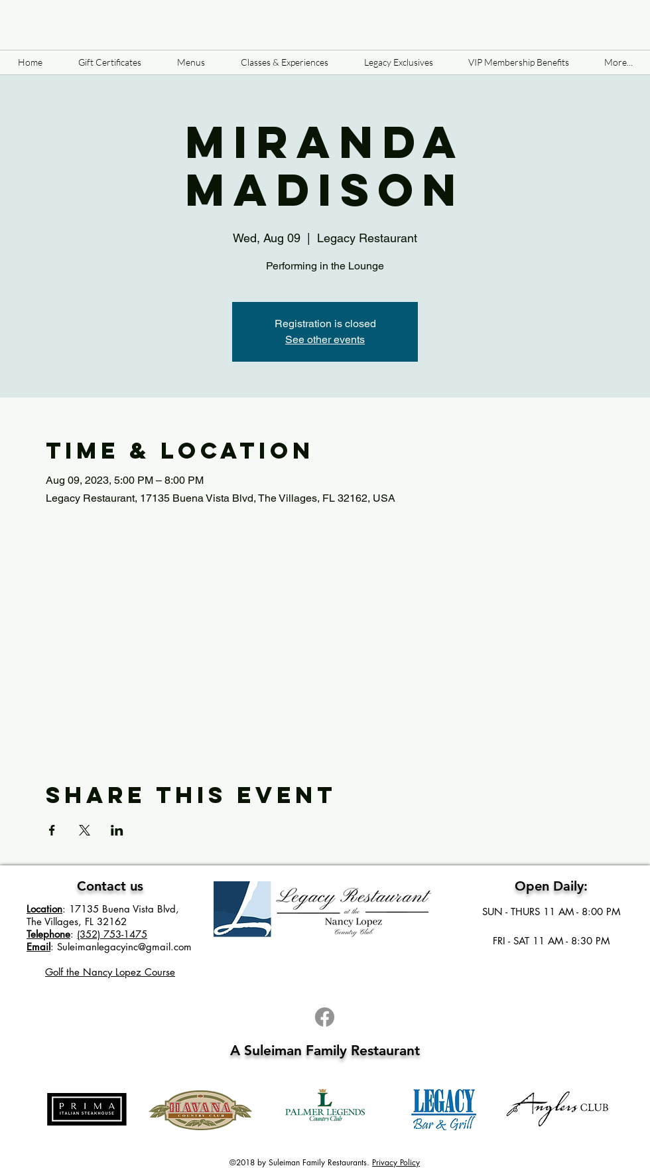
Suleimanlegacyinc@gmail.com (124, 946)
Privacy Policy (396, 1162)
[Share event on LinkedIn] (117, 830)
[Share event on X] (84, 830)
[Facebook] (325, 1017)
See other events (325, 339)
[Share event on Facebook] (52, 830)
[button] (191, 62)
